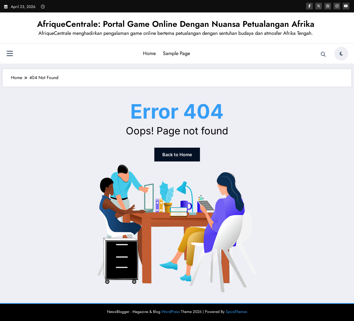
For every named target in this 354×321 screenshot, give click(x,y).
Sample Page (176, 53)
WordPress (171, 311)
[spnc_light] (341, 54)
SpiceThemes (236, 311)
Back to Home (177, 154)
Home (149, 53)
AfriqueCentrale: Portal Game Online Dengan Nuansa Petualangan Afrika (175, 24)
